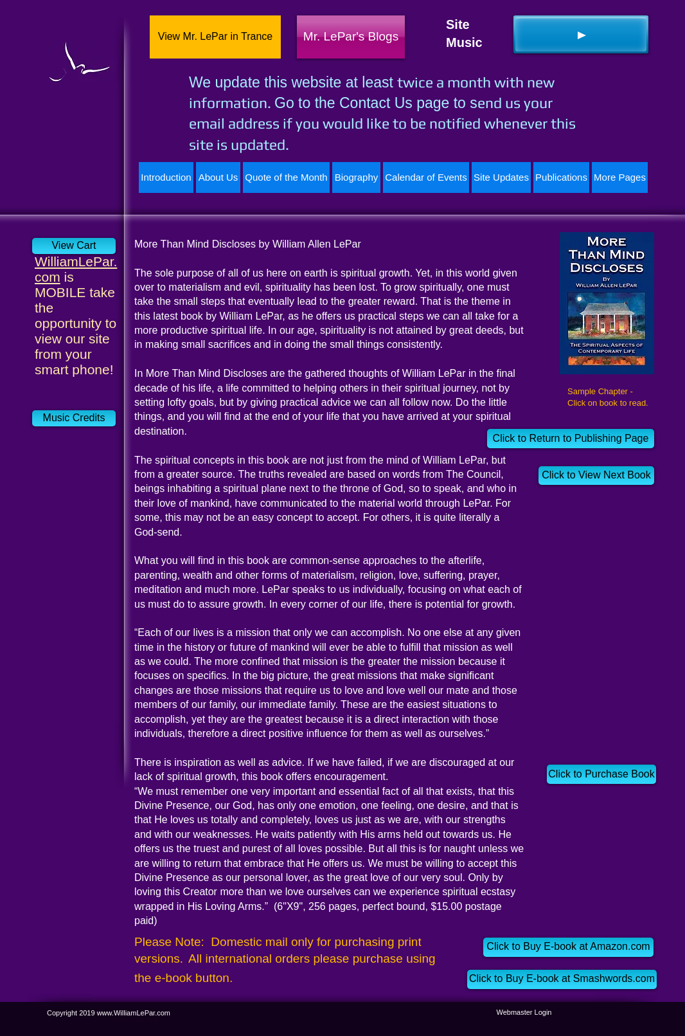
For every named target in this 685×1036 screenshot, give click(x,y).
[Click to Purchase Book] (601, 774)
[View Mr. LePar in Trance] (215, 37)
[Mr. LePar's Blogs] (351, 37)
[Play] (580, 34)
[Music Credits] (74, 418)
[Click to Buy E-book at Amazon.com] (568, 947)
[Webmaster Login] (524, 1012)
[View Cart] (74, 246)
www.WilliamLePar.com (133, 1013)
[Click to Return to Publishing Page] (570, 438)
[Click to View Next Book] (596, 475)
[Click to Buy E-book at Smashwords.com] (562, 979)
